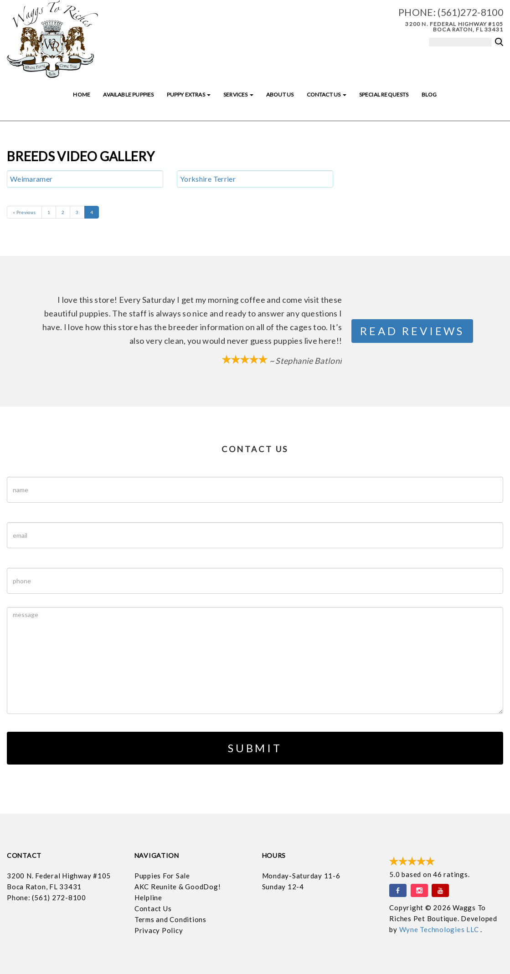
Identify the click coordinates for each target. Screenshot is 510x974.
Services (238, 94)
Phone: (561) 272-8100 (46, 897)
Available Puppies (128, 94)
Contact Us (326, 94)
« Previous (24, 212)
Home (81, 94)
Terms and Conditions (170, 919)
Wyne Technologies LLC (440, 929)
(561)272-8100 (470, 12)
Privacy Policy (158, 930)
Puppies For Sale (162, 876)
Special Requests (384, 94)
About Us (280, 94)
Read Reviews (412, 330)
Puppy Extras (189, 94)
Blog (429, 94)
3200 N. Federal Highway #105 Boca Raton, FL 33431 (454, 26)
